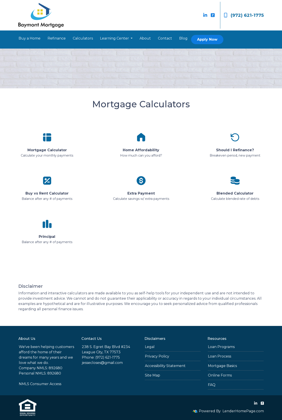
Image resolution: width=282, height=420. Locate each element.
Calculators (83, 38)
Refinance (57, 38)
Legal (150, 347)
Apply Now (207, 39)
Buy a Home (29, 38)
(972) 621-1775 (244, 15)
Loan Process (219, 356)
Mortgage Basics (222, 366)
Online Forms (220, 375)
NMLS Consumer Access (40, 384)
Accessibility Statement (165, 366)
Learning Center (115, 38)
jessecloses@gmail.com (102, 363)
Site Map (152, 375)
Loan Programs (221, 347)
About (145, 38)
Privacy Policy (157, 356)
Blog (183, 38)
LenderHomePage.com (243, 411)
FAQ (211, 385)
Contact (165, 38)
